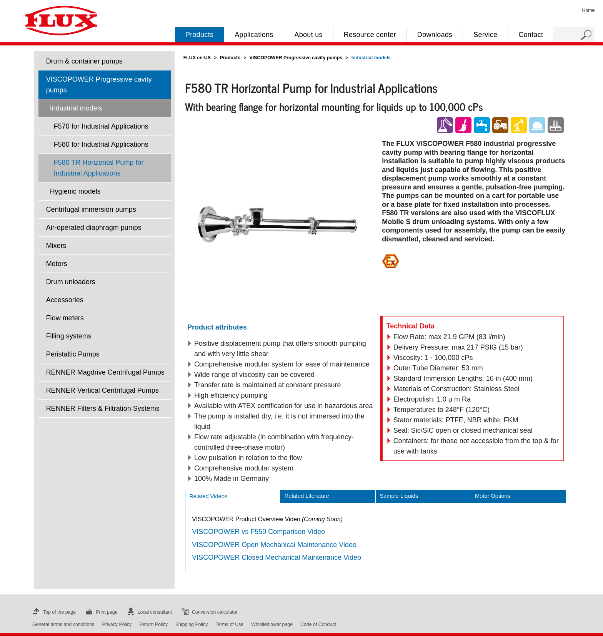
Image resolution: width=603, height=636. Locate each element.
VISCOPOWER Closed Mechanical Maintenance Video (276, 557)
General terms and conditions (63, 624)
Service (485, 34)
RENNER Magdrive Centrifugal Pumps (105, 372)
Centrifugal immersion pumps (91, 209)
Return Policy (153, 624)
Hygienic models (75, 191)
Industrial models (76, 108)
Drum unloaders (70, 282)
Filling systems (69, 336)
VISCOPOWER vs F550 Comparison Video (258, 532)
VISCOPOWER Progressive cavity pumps (99, 84)
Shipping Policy (191, 624)
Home (588, 10)
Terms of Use (229, 624)
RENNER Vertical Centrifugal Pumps (102, 390)
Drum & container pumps (84, 61)
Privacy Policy (117, 624)
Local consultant (148, 612)
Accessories (64, 300)
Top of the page (53, 612)
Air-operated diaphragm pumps (94, 227)
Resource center (370, 34)
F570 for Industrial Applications (101, 126)
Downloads (434, 34)
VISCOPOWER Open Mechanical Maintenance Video (274, 545)
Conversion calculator (209, 612)
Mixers (56, 245)
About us (309, 34)
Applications (254, 34)
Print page (100, 612)
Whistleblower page (272, 624)
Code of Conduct (318, 624)
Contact (530, 34)
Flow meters (65, 318)
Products (199, 34)
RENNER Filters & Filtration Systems (103, 408)
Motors (56, 264)
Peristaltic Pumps (73, 354)
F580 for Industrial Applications (101, 144)
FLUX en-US (197, 57)
